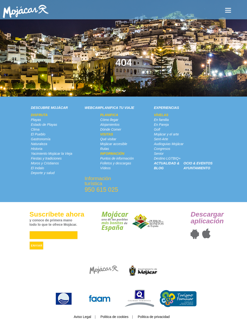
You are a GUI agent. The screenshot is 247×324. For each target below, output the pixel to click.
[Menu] (228, 10)
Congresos (162, 149)
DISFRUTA (39, 115)
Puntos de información (117, 158)
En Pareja (161, 125)
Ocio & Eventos (198, 163)
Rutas (104, 149)
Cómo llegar (109, 120)
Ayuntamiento (197, 168)
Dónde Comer (110, 129)
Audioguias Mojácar (169, 144)
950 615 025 (101, 189)
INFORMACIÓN (112, 153)
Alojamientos (109, 125)
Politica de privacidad (154, 317)
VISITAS (106, 134)
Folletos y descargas (115, 163)
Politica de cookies (114, 317)
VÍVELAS (161, 115)
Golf (157, 129)
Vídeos (105, 168)
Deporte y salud (43, 173)
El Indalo (37, 168)
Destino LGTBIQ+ (167, 158)
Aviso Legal (82, 317)
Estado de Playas (44, 125)
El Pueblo (38, 134)
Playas (36, 120)
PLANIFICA (109, 115)
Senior (159, 153)
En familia (161, 120)
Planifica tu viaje (117, 108)
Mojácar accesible (113, 144)
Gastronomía (40, 139)
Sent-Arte (161, 139)
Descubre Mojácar (49, 108)
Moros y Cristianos (45, 163)
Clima (35, 129)
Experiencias (166, 108)
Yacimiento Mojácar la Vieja (51, 153)
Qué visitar (108, 139)
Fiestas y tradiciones (46, 158)
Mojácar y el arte (166, 134)
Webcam (92, 108)
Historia (36, 149)
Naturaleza (39, 144)
